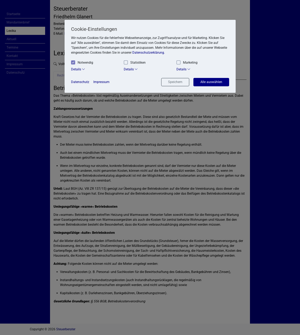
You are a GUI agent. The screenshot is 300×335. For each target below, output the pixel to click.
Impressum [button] (101, 82)
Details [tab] (78, 69)
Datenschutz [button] (80, 82)
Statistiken (135, 62)
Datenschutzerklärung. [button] (148, 52)
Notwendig (82, 62)
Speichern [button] (175, 82)
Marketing (186, 62)
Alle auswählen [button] (211, 82)
